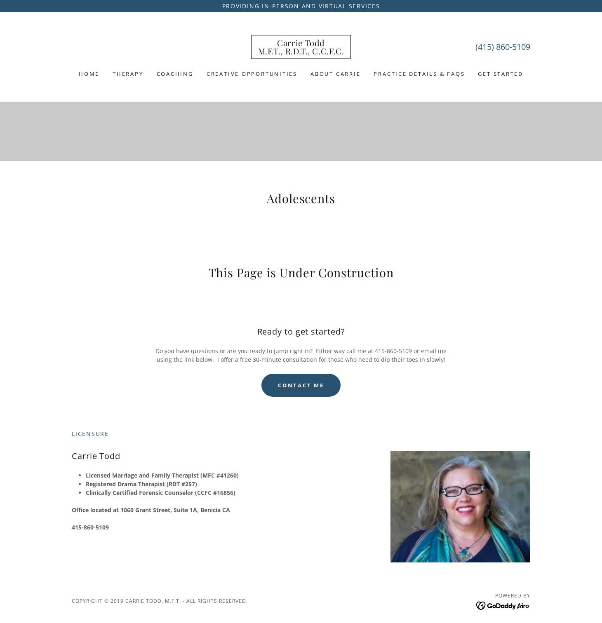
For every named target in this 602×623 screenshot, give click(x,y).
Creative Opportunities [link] (252, 73)
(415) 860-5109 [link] (502, 46)
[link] (301, 52)
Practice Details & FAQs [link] (419, 73)
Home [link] (89, 73)
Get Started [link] (500, 73)
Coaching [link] (175, 73)
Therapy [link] (128, 73)
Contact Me (301, 385)
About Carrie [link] (335, 73)
